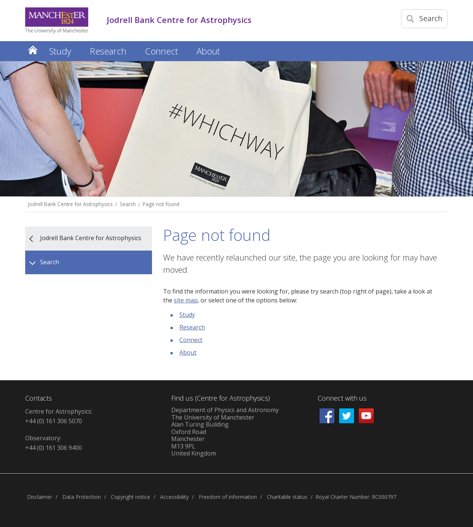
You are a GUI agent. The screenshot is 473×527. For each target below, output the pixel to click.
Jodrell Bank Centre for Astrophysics (70, 204)
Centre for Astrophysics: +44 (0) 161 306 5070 (58, 416)
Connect (190, 340)
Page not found (161, 204)
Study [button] (60, 51)
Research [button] (108, 51)
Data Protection (81, 496)
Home (32, 50)
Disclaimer (39, 496)
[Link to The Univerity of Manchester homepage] (56, 20)
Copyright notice (130, 496)
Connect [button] (161, 51)
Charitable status (287, 496)
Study (187, 315)
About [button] (208, 51)
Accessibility (174, 496)
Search (128, 204)
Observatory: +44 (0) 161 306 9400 (53, 443)
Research (192, 327)
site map (186, 300)
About (187, 352)
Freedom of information (228, 496)
